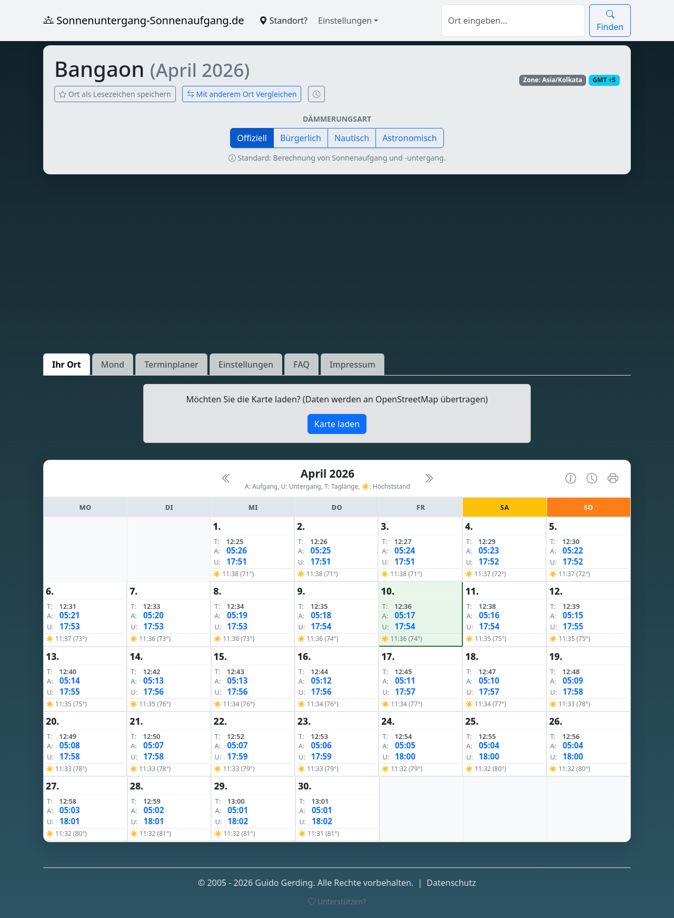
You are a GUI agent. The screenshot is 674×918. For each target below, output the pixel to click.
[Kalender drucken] (612, 478)
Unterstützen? (337, 901)
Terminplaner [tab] (171, 364)
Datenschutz (451, 883)
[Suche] (513, 20)
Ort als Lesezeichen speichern (115, 94)
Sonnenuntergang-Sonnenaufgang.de (143, 20)
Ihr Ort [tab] (66, 364)
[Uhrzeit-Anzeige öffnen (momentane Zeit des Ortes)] (316, 94)
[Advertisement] (337, 264)
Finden (610, 20)
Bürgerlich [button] (300, 138)
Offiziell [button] (252, 138)
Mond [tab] (112, 364)
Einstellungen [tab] (246, 364)
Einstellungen (345, 20)
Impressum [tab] (352, 364)
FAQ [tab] (301, 364)
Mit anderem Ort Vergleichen (242, 94)
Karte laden (337, 424)
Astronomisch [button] (409, 138)
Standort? (283, 20)
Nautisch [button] (351, 138)
